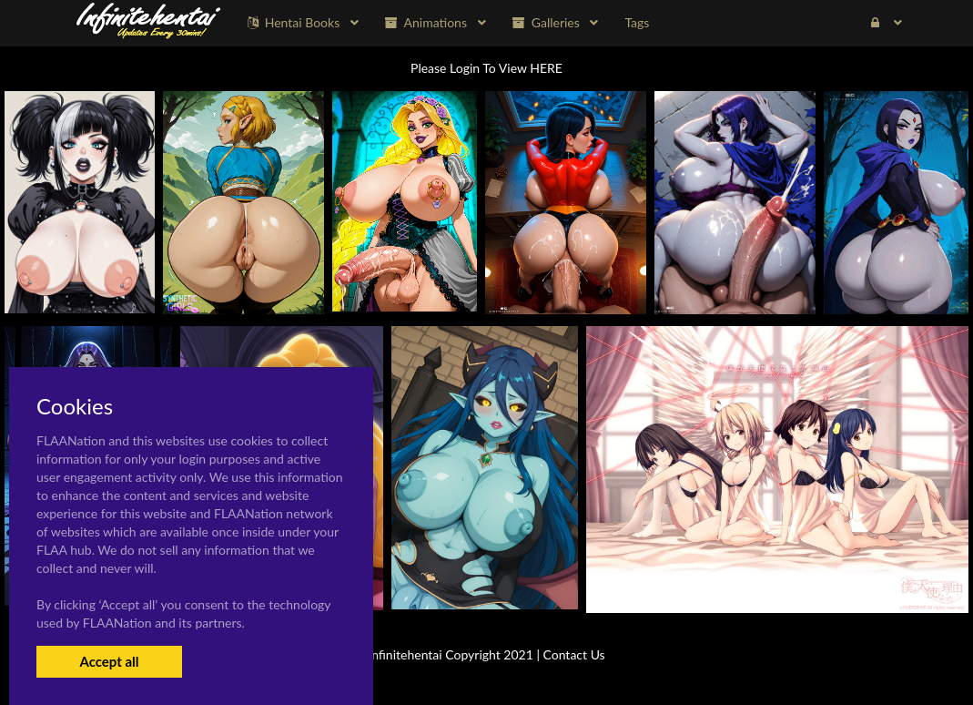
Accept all (108, 661)
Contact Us (574, 654)
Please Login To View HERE (486, 68)
